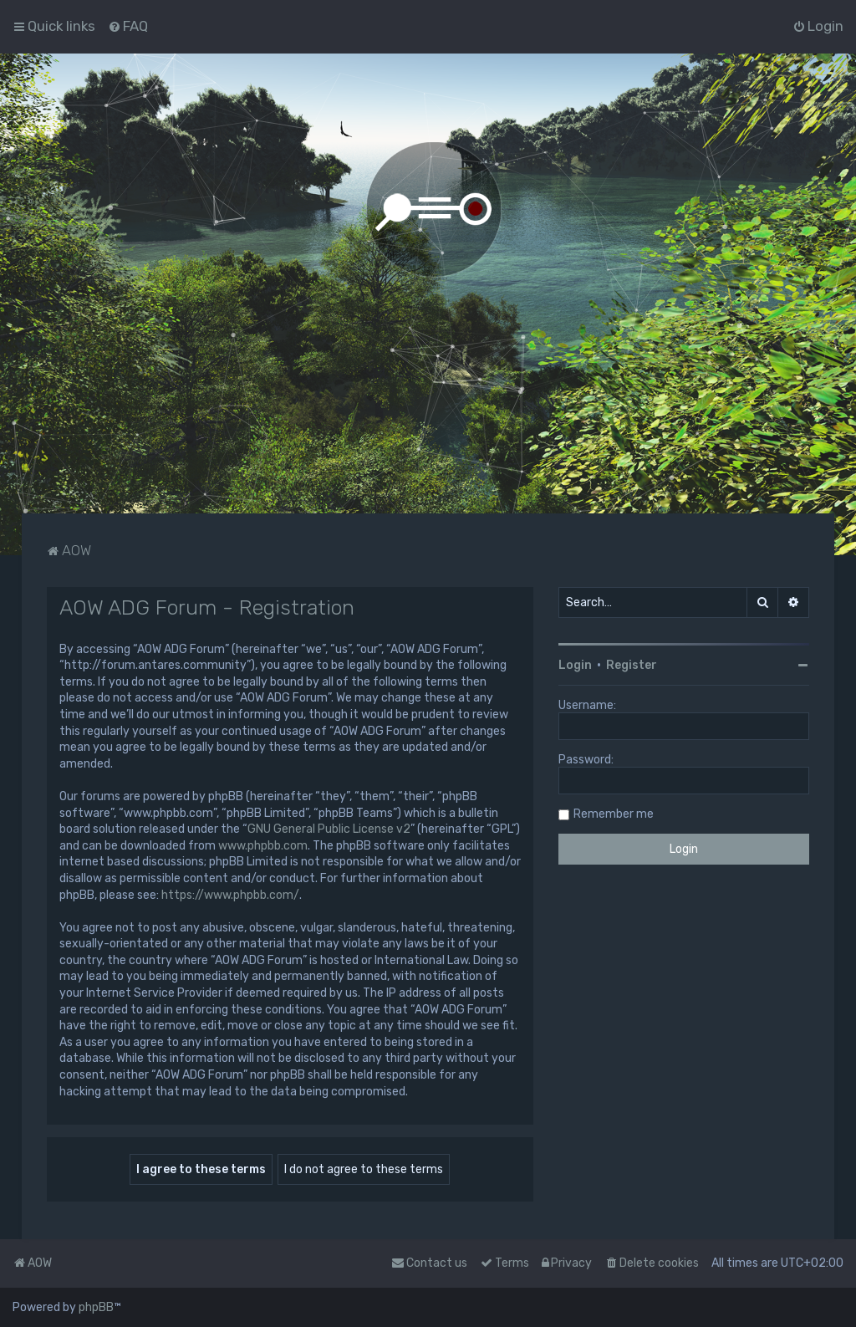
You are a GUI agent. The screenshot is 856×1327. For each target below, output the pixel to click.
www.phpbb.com (263, 846)
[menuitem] (128, 26)
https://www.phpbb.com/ (230, 895)
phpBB (96, 1307)
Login (575, 665)
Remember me (613, 814)
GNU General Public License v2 (328, 829)
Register (631, 665)
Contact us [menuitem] (429, 1263)
